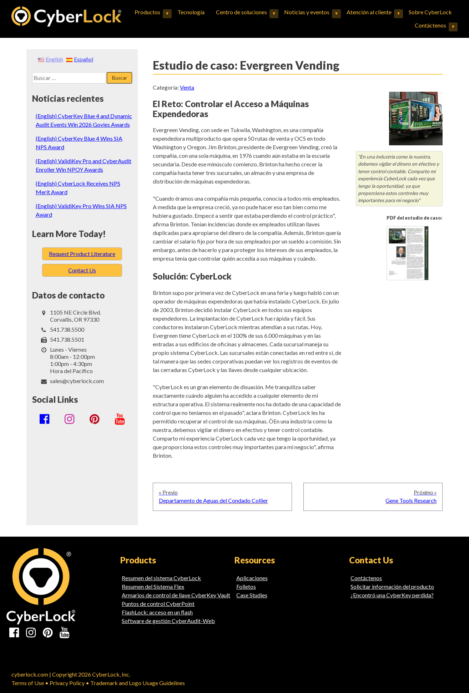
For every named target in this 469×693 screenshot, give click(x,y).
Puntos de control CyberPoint (158, 603)
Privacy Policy (67, 682)
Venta (187, 87)
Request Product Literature (82, 253)
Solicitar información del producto (392, 586)
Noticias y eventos (306, 12)
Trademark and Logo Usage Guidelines (137, 682)
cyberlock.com (29, 674)
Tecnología (191, 12)
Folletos (246, 586)
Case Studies (251, 595)
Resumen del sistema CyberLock (161, 577)
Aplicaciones (252, 577)
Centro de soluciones (241, 12)
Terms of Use (27, 682)
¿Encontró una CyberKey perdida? (392, 595)
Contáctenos (430, 25)
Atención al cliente (369, 12)
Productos (147, 12)
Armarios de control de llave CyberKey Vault (176, 595)
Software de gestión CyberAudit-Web (168, 620)
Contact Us (82, 270)
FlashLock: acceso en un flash (157, 612)
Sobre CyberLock (430, 12)
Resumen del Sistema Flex (153, 586)
